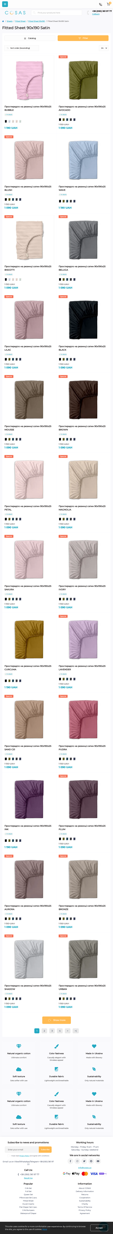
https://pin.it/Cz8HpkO (91, 1161)
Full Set (28, 1191)
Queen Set (28, 1194)
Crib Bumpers (28, 1210)
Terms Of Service (85, 1207)
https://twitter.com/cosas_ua (84, 1161)
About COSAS (85, 1188)
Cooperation (84, 1198)
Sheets (10, 21)
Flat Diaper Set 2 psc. (28, 1207)
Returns (84, 1194)
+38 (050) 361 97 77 (102, 11)
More (44, 1229)
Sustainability (85, 1201)
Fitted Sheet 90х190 (36, 21)
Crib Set (28, 1188)
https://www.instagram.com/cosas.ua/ (77, 1161)
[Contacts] (100, 4)
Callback (95, 14)
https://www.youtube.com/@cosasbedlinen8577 (98, 1161)
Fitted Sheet (20, 21)
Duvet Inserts (28, 1204)
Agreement (85, 1213)
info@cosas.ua (84, 1168)
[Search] (34, 13)
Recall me (28, 1178)
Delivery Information (85, 1191)
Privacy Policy (24, 1156)
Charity (85, 1204)
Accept (99, 1228)
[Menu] (5, 4)
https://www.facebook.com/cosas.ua (70, 1161)
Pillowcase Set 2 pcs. (28, 1198)
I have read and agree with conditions (30, 1156)
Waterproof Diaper (28, 1213)
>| (76, 1030)
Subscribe (45, 1149)
